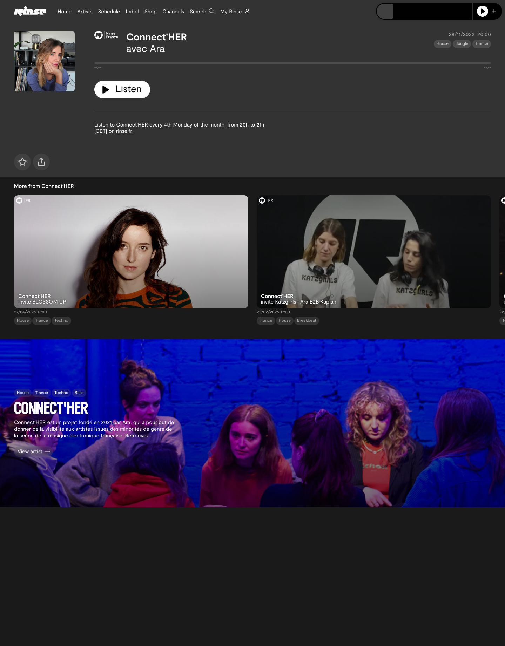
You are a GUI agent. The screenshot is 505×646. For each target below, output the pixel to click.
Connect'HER (156, 36)
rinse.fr (124, 131)
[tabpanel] (292, 64)
